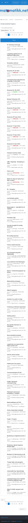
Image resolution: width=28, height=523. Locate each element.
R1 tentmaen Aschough (13, 45)
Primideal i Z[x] (11, 217)
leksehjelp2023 (16, 384)
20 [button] (19, 34)
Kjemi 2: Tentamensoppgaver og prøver (16, 271)
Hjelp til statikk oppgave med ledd (15, 490)
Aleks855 (15, 92)
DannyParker (16, 411)
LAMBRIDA (15, 154)
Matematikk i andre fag (17, 167)
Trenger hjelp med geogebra (15, 462)
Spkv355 (15, 191)
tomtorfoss (15, 300)
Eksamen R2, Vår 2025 (13, 90)
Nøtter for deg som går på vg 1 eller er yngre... (15, 179)
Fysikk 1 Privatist (12, 419)
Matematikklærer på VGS (14, 402)
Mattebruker (16, 395)
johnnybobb (15, 83)
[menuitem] (6, 2)
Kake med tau (16, 219)
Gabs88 (14, 165)
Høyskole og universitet (17, 67)
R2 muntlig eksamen (12, 236)
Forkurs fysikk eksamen (13, 245)
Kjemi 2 (9, 427)
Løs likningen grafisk (13, 198)
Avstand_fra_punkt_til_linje (14, 299)
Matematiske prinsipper (13, 281)
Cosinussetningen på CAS (14, 372)
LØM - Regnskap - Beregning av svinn (15, 162)
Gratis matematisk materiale (15, 410)
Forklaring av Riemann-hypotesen (16, 307)
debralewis (15, 328)
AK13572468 (16, 482)
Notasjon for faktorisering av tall (16, 454)
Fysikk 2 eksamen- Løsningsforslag (12, 382)
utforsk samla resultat (13, 354)
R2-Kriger (15, 228)
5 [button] (16, 34)
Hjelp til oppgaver (12, 290)
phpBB (8, 521)
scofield (15, 420)
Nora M (14, 255)
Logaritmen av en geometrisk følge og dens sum (15, 344)
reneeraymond (16, 317)
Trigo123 (15, 274)
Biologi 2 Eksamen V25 (13, 99)
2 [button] (10, 34)
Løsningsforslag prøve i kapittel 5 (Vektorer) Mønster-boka (16, 479)
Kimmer (15, 46)
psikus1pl (15, 292)
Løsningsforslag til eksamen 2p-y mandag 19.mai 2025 (16, 80)
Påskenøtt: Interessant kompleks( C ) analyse (13, 392)
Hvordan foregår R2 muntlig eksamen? (14, 226)
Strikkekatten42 (16, 64)
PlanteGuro (15, 374)
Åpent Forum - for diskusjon (18, 59)
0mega (14, 456)
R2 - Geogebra (11, 189)
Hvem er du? (10, 171)
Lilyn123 (15, 365)
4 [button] (14, 34)
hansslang (15, 347)
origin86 (15, 200)
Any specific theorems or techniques (14, 325)
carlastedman (16, 337)
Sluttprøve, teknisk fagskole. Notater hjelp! (15, 445)
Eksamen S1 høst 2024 (13, 144)
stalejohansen (16, 404)
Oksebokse (15, 463)
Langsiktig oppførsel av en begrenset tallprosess (14, 54)
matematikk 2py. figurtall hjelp (15, 471)
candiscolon (15, 308)
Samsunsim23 (16, 237)
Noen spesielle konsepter (14, 335)
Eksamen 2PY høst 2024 (14, 117)
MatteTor (15, 210)
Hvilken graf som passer (14, 363)
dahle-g (14, 356)
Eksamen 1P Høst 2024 (13, 135)
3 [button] (12, 34)
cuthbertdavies (16, 263)
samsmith (15, 57)
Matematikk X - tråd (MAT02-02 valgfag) (16, 207)
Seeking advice (11, 316)
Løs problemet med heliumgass (16, 262)
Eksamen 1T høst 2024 (13, 126)
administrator (16, 172)
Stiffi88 (14, 492)
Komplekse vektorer (12, 63)
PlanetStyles (19, 521)
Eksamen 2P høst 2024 (13, 108)
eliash (14, 472)
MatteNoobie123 (17, 100)
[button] (6, 35)
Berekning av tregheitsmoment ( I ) (16, 436)
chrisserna (15, 283)
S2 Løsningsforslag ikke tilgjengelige (14, 253)
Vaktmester (15, 72)
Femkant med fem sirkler (14, 153)
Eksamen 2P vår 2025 (13, 70)
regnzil (14, 448)
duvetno (15, 246)
